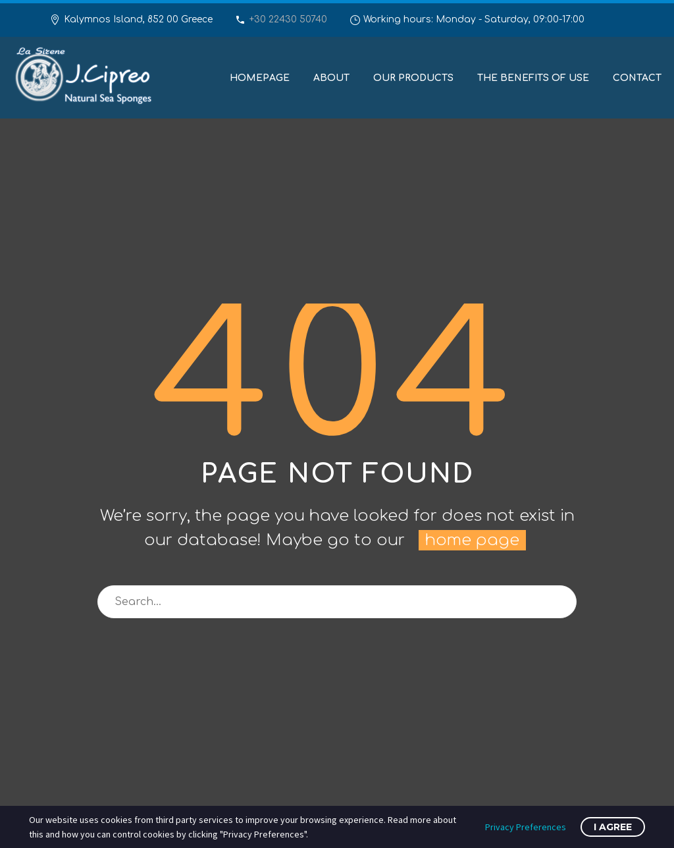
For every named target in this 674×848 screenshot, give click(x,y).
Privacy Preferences (525, 827)
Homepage (260, 78)
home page (472, 540)
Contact (637, 78)
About (331, 78)
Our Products (413, 78)
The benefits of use (533, 78)
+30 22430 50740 (288, 19)
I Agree (613, 827)
